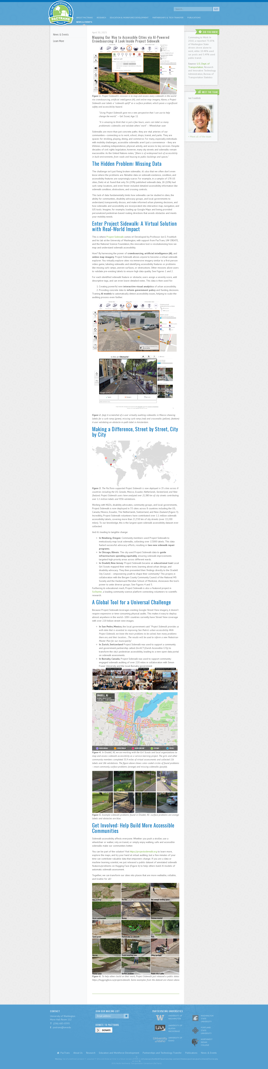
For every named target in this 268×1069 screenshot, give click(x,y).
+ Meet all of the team (199, 136)
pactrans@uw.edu (62, 1027)
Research (101, 17)
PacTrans (65, 1052)
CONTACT (55, 1011)
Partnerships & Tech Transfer (167, 17)
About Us (78, 1052)
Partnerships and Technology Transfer (162, 1052)
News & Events (84, 22)
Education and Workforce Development (119, 1052)
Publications (194, 17)
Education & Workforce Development (129, 17)
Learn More (58, 41)
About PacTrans (84, 17)
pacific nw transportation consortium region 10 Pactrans (60, 14)
